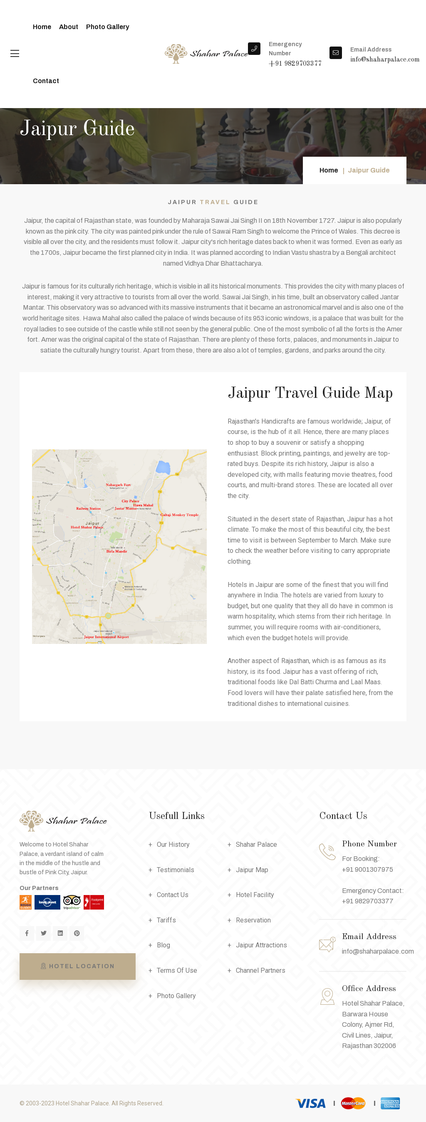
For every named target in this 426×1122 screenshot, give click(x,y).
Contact (46, 80)
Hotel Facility (255, 895)
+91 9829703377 (368, 901)
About (68, 26)
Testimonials (175, 870)
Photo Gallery (107, 26)
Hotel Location (77, 966)
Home (42, 26)
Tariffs (166, 920)
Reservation (253, 920)
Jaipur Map (252, 870)
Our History (173, 844)
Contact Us (172, 895)
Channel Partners (260, 970)
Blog (163, 945)
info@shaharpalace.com (378, 951)
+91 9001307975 (367, 869)
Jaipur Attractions (261, 945)
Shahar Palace (256, 844)
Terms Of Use (177, 970)
